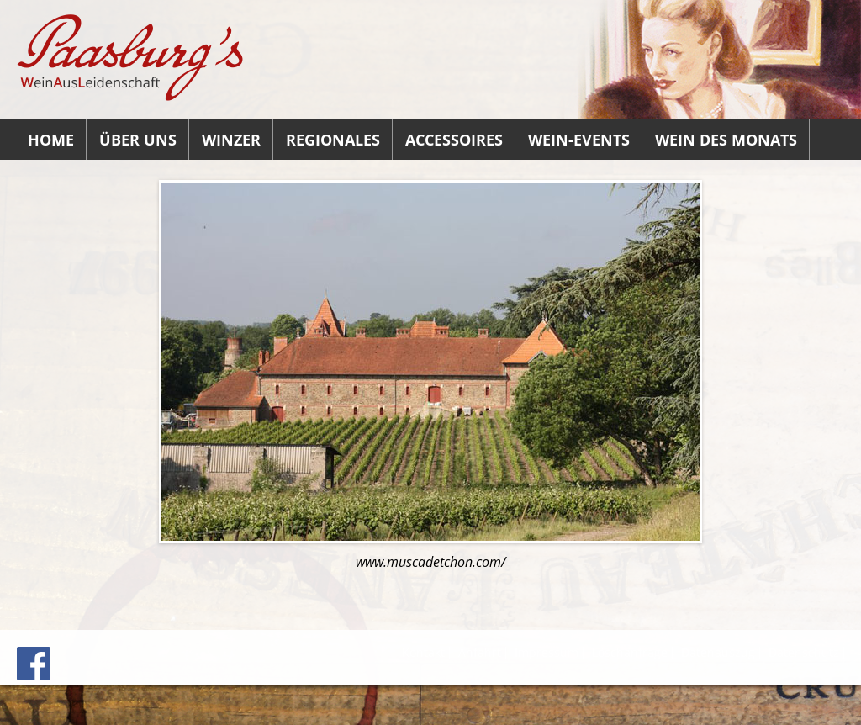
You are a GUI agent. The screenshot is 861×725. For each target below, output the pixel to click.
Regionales (333, 140)
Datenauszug (718, 652)
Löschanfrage (630, 652)
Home (51, 140)
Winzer (231, 140)
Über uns (138, 140)
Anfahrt (479, 652)
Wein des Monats (726, 140)
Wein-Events (579, 140)
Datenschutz (804, 652)
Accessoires (454, 140)
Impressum (546, 652)
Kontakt (423, 652)
